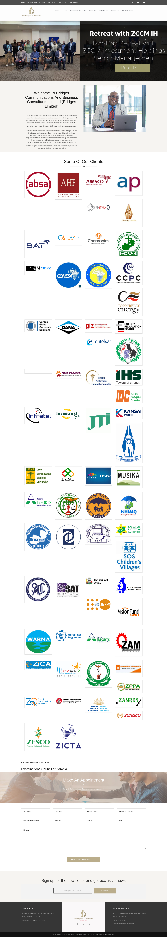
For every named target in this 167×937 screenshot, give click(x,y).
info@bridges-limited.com (125, 924)
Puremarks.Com (109, 934)
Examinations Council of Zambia (44, 769)
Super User (25, 762)
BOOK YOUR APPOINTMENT (81, 860)
